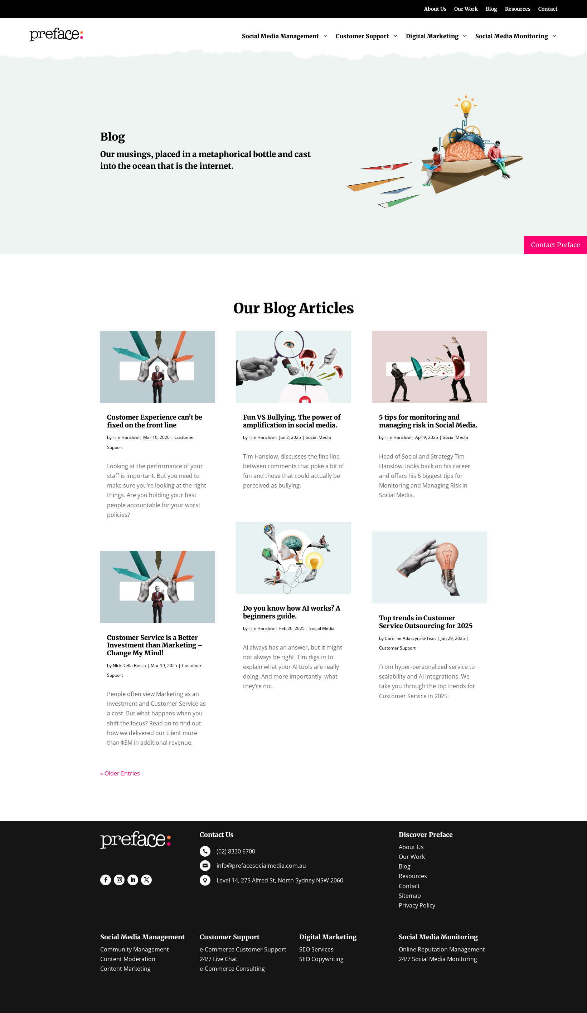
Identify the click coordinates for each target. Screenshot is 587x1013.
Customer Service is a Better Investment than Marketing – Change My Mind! (155, 645)
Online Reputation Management (442, 949)
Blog (491, 9)
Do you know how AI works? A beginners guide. (291, 612)
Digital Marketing (327, 937)
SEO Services (316, 949)
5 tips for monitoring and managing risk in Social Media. (428, 421)
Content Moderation (127, 959)
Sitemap (410, 896)
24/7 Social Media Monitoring (438, 959)
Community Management (134, 949)
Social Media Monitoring (438, 937)
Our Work (466, 9)
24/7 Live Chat (218, 959)
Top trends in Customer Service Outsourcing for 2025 (426, 622)
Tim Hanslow (126, 437)
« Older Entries (120, 773)
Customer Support (397, 648)
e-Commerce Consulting (232, 969)
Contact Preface (555, 245)
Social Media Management (142, 937)
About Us (435, 9)
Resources (517, 9)
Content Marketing (125, 969)
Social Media (318, 437)
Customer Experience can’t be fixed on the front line (154, 421)
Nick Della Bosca (129, 665)
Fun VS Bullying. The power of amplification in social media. (291, 421)
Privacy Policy (417, 905)
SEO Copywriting (321, 959)
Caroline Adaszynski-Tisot (410, 638)
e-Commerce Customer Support (243, 949)
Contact (548, 9)
